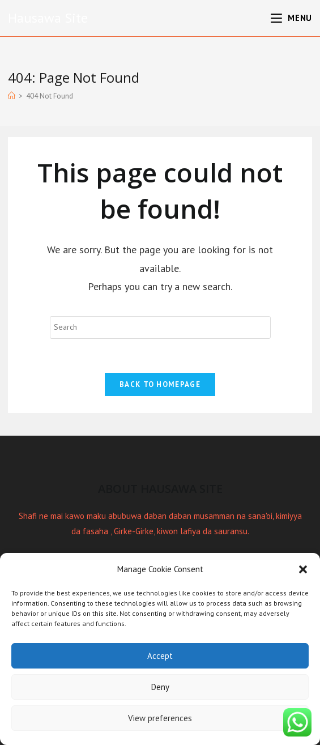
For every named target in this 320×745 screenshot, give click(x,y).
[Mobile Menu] (291, 17)
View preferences (160, 718)
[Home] (11, 96)
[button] (303, 569)
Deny (160, 687)
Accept (160, 655)
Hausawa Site (48, 18)
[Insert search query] (160, 327)
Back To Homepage (160, 384)
